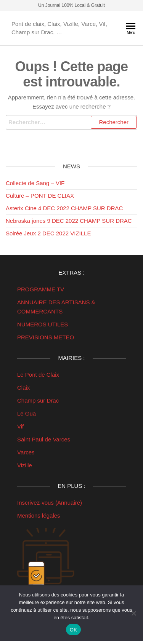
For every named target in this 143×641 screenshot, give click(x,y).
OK (73, 630)
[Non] (133, 613)
